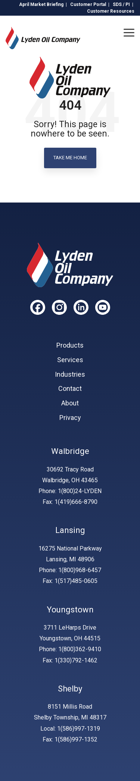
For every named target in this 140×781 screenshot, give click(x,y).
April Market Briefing (41, 4)
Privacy (70, 417)
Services (70, 360)
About (70, 403)
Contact (70, 388)
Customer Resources (110, 11)
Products (70, 345)
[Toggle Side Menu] (129, 32)
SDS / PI (121, 4)
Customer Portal (88, 4)
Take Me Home (70, 157)
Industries (70, 374)
